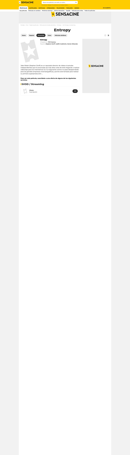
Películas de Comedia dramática (48, 32)
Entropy (59, 32)
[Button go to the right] (108, 42)
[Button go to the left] (105, 42)
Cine (27, 32)
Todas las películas (33, 32)
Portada (23, 32)
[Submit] (76, 2)
